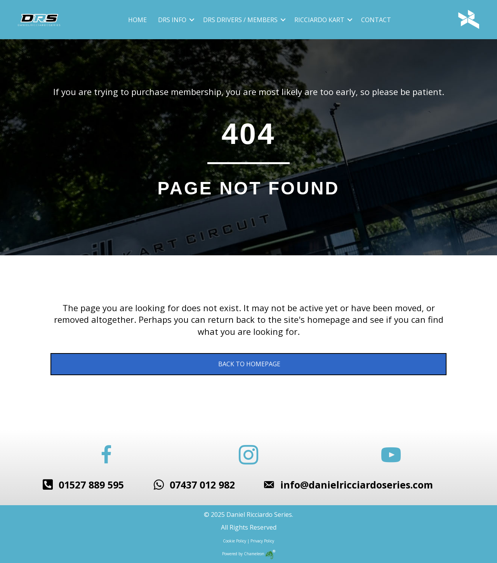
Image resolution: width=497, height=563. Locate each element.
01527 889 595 (91, 484)
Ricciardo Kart (319, 20)
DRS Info (172, 20)
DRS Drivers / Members (240, 20)
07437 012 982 (202, 484)
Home (137, 20)
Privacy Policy (262, 541)
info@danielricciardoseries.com (356, 484)
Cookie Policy (234, 541)
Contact (376, 20)
